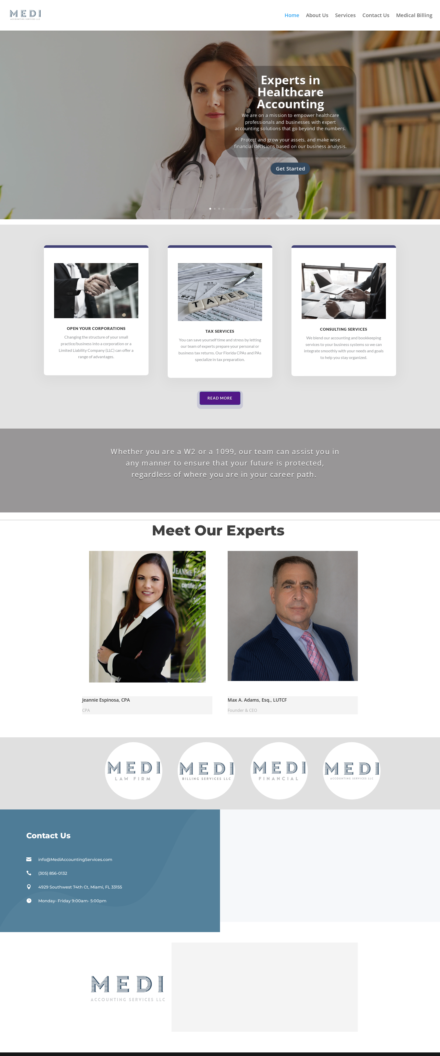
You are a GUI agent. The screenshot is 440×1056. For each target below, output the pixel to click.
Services (345, 16)
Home (292, 16)
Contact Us (375, 16)
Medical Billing (414, 16)
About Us (317, 16)
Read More (220, 398)
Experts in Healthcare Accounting (290, 92)
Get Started (290, 168)
